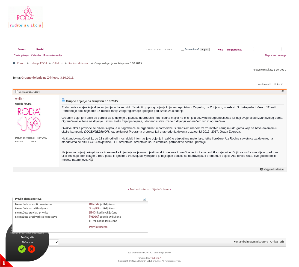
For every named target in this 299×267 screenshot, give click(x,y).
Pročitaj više (27, 237)
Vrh (282, 241)
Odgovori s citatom (272, 169)
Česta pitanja (21, 55)
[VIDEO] (94, 216)
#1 (282, 91)
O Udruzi (58, 63)
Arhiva (274, 241)
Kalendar (36, 55)
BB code (94, 204)
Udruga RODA (38, 63)
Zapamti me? (190, 49)
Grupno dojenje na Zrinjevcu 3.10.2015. (47, 78)
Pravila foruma (98, 226)
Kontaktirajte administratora (251, 241)
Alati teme (263, 84)
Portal (40, 49)
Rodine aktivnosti (78, 63)
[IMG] (93, 212)
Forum (22, 49)
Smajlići (94, 208)
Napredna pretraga (275, 55)
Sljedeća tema (160, 189)
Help (220, 49)
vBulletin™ (156, 257)
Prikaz (278, 84)
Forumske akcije (52, 55)
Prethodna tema (140, 189)
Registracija (234, 49)
